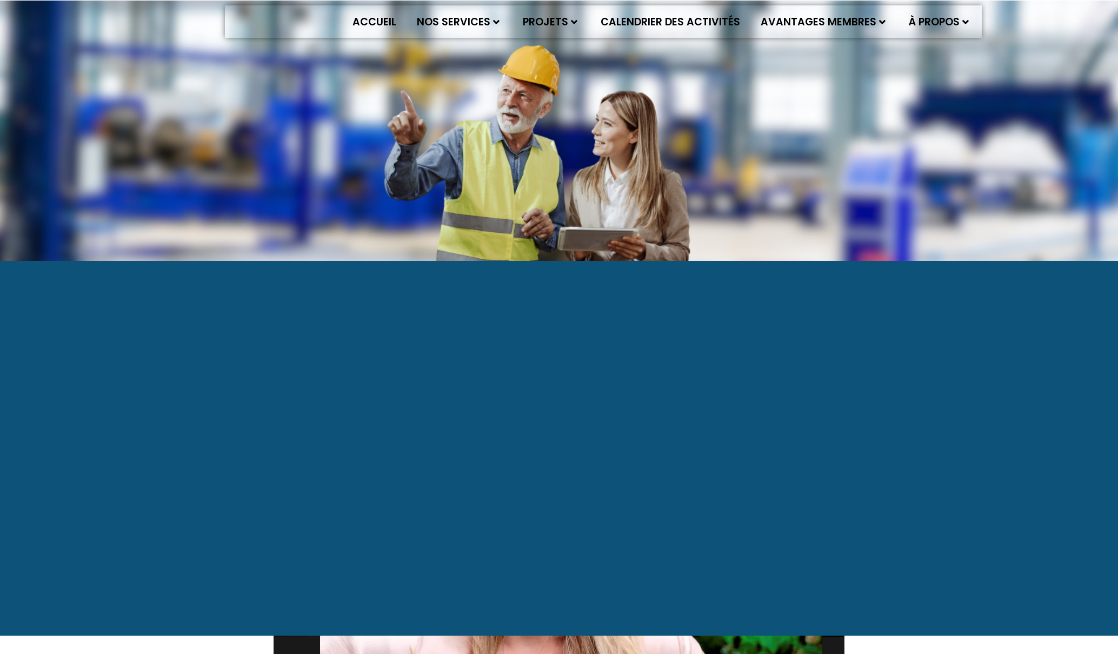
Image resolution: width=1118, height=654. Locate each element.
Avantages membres (823, 22)
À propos (939, 22)
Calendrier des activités (670, 22)
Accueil (374, 22)
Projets (550, 22)
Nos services (458, 22)
